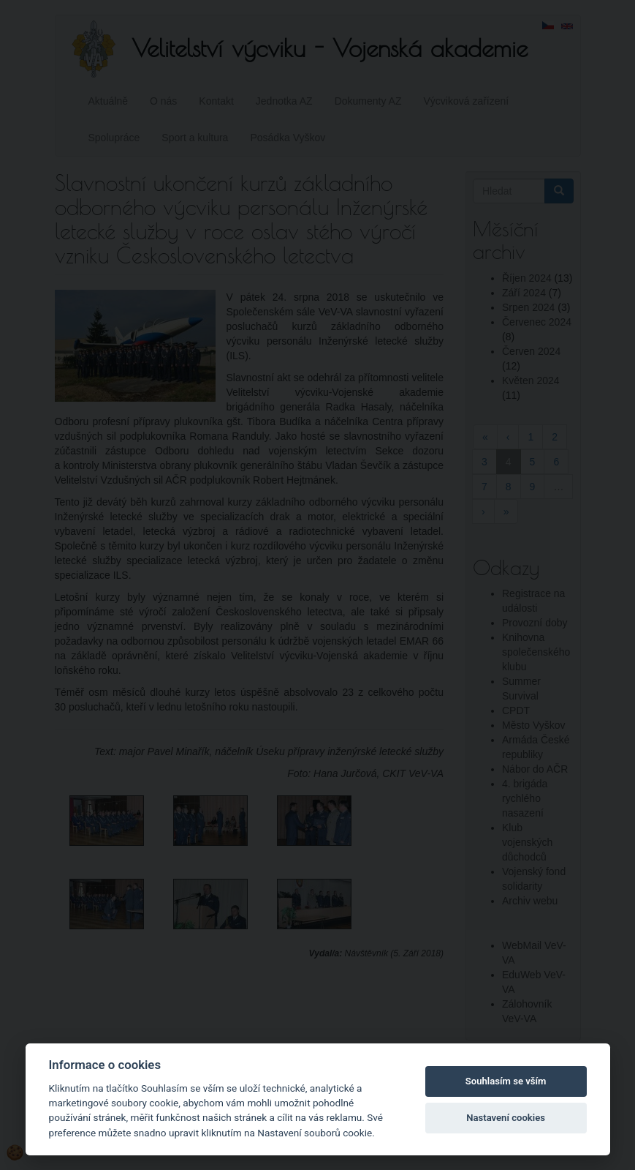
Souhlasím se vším (506, 1081)
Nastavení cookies (505, 1117)
